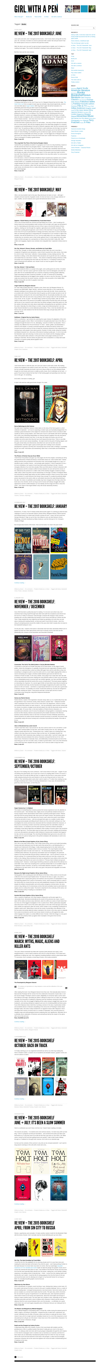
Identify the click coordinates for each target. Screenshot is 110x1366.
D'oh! (72, 61)
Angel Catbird (30, 106)
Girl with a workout (56, 16)
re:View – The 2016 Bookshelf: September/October (34, 764)
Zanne (21, 177)
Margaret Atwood (18, 179)
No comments (28, 177)
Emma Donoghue (76, 133)
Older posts (20, 1357)
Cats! (82, 97)
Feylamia (73, 136)
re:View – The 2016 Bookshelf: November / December (34, 604)
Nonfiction (24, 349)
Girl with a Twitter (76, 143)
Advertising (73, 88)
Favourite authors (23, 1029)
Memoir (44, 1107)
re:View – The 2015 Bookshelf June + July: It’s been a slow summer (39, 1120)
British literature (18, 925)
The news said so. (76, 79)
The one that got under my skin (80, 43)
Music (91, 116)
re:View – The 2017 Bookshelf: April (38, 360)
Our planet (85, 118)
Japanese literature (77, 112)
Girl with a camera (76, 63)
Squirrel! (86, 120)
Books (59, 177)
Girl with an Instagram (77, 145)
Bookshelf (64, 177)
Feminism (74, 106)
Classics (16, 495)
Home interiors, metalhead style (80, 41)
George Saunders (76, 140)
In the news (79, 110)
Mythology (27, 495)
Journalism (85, 112)
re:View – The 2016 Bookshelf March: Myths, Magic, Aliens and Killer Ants (37, 941)
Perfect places (92, 118)
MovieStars (82, 116)
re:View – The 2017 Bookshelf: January (40, 506)
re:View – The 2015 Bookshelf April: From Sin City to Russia (34, 1225)
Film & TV (82, 106)
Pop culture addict (76, 72)
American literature (80, 90)
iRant (72, 68)
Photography (75, 120)
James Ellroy (26, 925)
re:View (46, 16)
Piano (81, 120)
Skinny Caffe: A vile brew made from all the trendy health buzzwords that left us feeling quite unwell (83, 36)
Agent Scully (82, 88)
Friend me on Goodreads (78, 138)
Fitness (88, 106)
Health (72, 110)
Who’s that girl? (18, 16)
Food (92, 106)
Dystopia (90, 99)
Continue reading (20, 583)
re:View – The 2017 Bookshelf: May (37, 189)
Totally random (75, 82)
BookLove (29, 16)
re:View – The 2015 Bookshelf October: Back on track (34, 1043)
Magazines (80, 114)
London (74, 114)
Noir (32, 925)
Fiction (20, 591)
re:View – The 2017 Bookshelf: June (38, 33)
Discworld (84, 99)
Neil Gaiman (75, 118)
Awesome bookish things (78, 129)
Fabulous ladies (87, 101)
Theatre (82, 122)
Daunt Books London (77, 131)
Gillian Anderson (78, 108)
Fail (72, 104)
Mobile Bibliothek (76, 150)
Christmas (88, 97)
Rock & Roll (38, 16)
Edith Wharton (75, 102)
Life (90, 112)
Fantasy (16, 1029)
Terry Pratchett (75, 152)
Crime (16, 591)
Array (72, 56)
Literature (21, 495)
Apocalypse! (74, 93)
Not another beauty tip (77, 70)
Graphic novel (18, 349)
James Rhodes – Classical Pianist (80, 147)
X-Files (87, 122)
